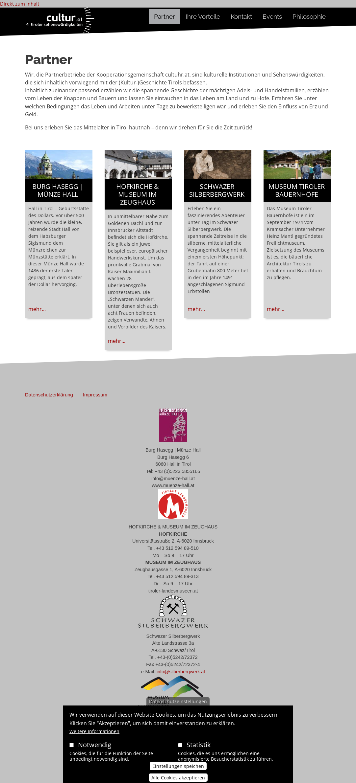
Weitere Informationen (94, 739)
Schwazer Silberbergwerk (216, 190)
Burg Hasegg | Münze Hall (58, 190)
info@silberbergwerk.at (181, 671)
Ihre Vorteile (203, 16)
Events (272, 16)
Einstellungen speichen (178, 774)
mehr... (37, 309)
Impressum (95, 394)
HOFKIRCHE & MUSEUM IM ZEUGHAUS (137, 194)
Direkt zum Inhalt (19, 3)
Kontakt (241, 16)
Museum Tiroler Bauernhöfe (296, 190)
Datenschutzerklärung (49, 394)
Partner (164, 16)
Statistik (199, 752)
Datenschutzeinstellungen (178, 709)
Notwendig (94, 752)
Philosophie (309, 16)
